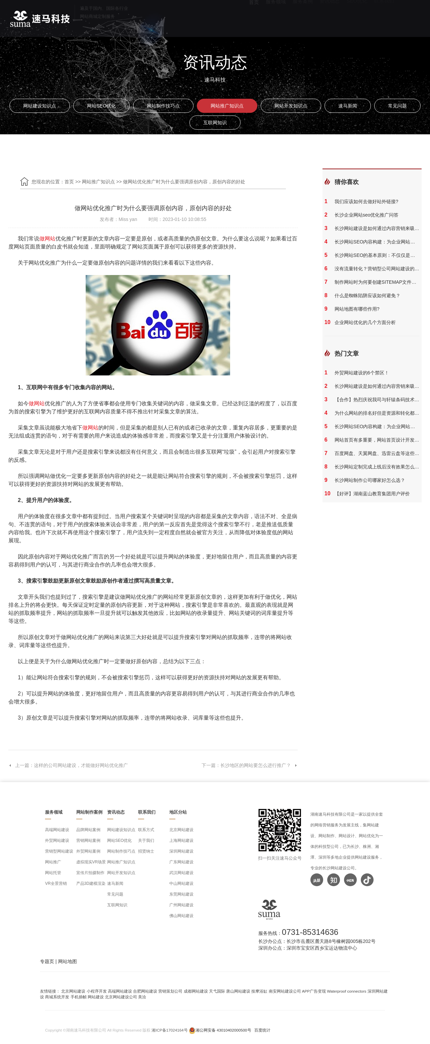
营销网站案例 (88, 840)
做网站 (47, 238)
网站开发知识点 (290, 105)
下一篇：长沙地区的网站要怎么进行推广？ (250, 765)
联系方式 (146, 829)
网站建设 (96, 997)
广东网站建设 (181, 862)
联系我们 (384, 17)
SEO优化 (356, 17)
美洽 (142, 997)
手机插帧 (79, 997)
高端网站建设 (57, 829)
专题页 (47, 961)
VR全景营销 (56, 883)
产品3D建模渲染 (90, 883)
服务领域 (276, 17)
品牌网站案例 (88, 829)
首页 (254, 17)
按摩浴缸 (259, 991)
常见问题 (397, 105)
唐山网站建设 (238, 991)
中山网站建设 (181, 883)
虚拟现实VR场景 (91, 862)
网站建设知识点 (39, 105)
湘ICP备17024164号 (169, 1030)
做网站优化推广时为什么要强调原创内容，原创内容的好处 (184, 181)
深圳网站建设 (181, 851)
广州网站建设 (181, 905)
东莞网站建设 (181, 894)
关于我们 (146, 840)
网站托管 (53, 872)
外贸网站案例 (88, 851)
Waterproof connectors (347, 991)
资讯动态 (329, 17)
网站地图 (67, 961)
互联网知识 (215, 122)
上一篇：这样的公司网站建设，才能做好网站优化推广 (68, 765)
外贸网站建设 (57, 840)
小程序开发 (97, 991)
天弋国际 (217, 991)
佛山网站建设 (181, 915)
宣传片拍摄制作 (90, 872)
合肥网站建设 (145, 991)
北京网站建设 (181, 829)
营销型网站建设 (59, 851)
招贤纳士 (146, 851)
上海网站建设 (181, 840)
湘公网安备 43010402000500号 (223, 1030)
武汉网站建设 (181, 872)
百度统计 (262, 1030)
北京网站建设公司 (121, 997)
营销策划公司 (170, 991)
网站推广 (53, 862)
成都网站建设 (196, 991)
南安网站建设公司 (285, 991)
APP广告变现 (314, 991)
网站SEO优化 (101, 105)
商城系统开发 (57, 997)
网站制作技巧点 (163, 105)
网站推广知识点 (227, 105)
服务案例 (303, 17)
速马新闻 (347, 105)
